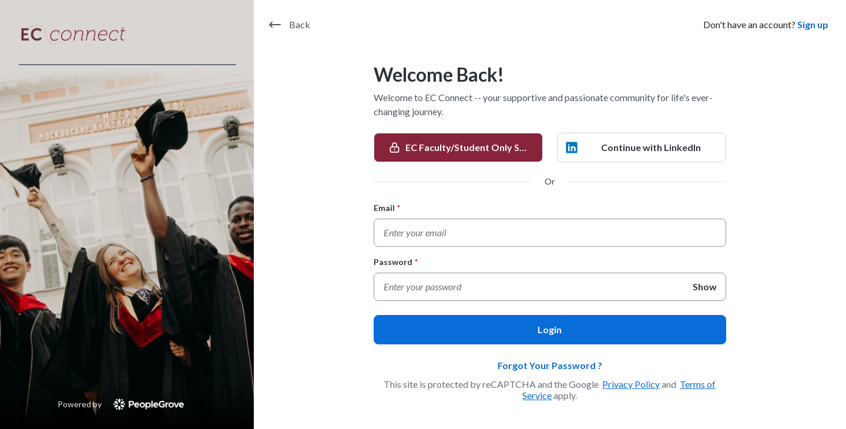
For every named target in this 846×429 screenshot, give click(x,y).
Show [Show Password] (705, 286)
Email (387, 208)
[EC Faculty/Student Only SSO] (458, 147)
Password (396, 262)
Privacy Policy (631, 384)
